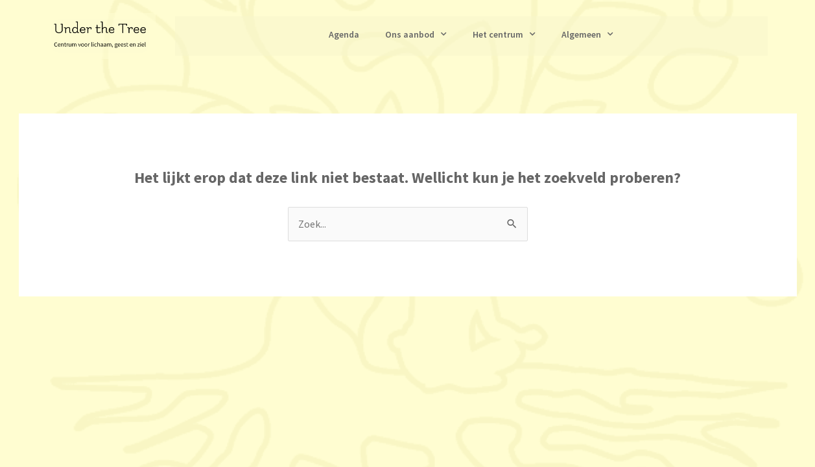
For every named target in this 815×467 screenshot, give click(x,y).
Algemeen (587, 34)
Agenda (344, 34)
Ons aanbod (416, 34)
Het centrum (504, 34)
